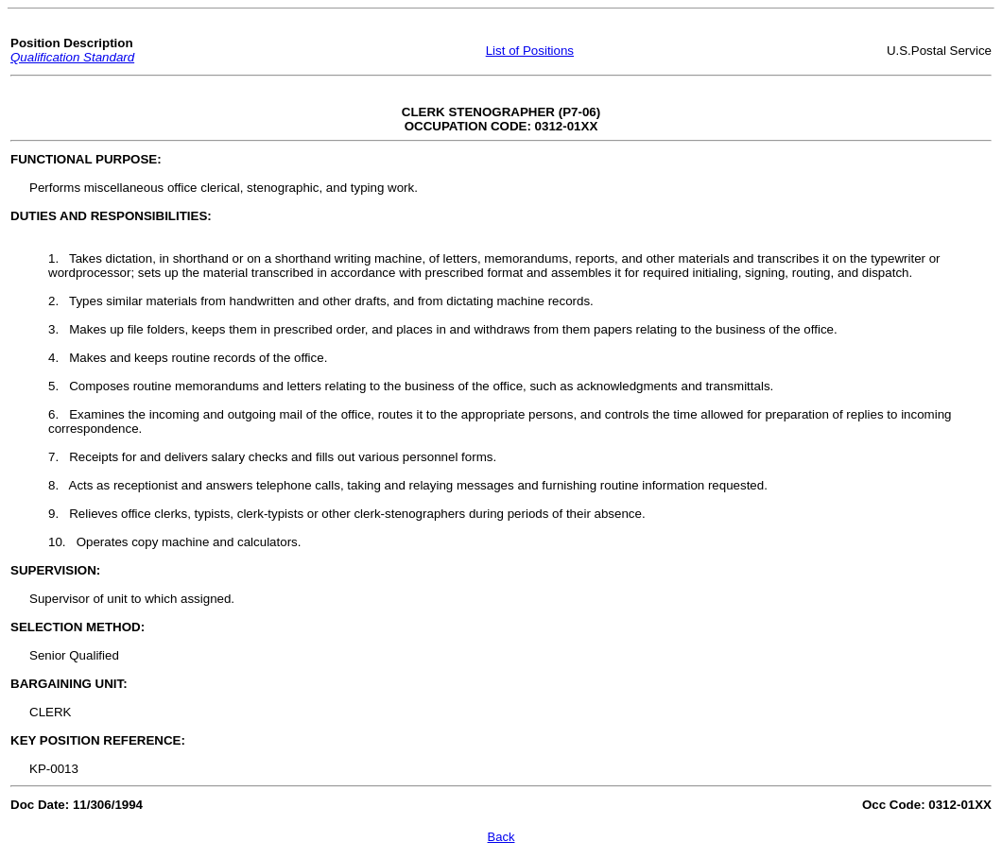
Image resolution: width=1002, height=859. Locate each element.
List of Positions (530, 50)
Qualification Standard (72, 57)
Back (501, 837)
